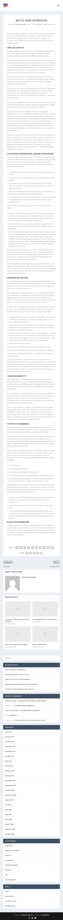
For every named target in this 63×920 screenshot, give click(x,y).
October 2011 (9, 756)
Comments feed (10, 901)
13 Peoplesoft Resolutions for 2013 (17, 674)
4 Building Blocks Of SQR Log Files (44, 619)
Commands (9, 860)
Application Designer (12, 850)
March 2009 (9, 824)
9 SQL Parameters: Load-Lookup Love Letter (30, 720)
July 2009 (8, 805)
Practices (40, 24)
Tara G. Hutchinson (11, 710)
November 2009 (10, 785)
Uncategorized (10, 880)
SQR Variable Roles (39, 644)
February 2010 (10, 771)
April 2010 (8, 761)
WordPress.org (10, 906)
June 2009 (8, 810)
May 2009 (8, 814)
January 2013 (9, 737)
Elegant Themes (27, 915)
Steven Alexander (20, 24)
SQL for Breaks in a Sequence (15, 670)
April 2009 (8, 819)
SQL (6, 875)
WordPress (45, 915)
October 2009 (9, 790)
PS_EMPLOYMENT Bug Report (25, 706)
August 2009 (9, 800)
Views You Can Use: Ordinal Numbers (17, 679)
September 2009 (10, 795)
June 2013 (8, 732)
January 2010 (9, 776)
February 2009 (10, 829)
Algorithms (9, 846)
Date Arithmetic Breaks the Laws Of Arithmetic (21, 684)
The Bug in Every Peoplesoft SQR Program (17, 620)
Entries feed (9, 896)
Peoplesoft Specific (11, 865)
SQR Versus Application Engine (16, 644)
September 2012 (10, 746)
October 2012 (9, 742)
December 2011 (10, 751)
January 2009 (9, 834)
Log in (7, 891)
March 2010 (9, 766)
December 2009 (10, 780)
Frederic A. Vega (10, 701)
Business (8, 855)
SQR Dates (13, 715)
